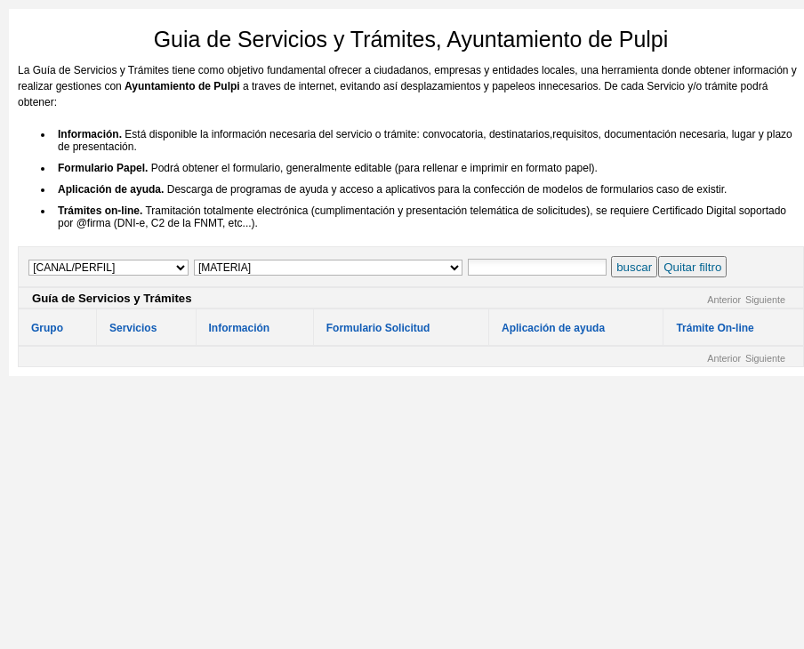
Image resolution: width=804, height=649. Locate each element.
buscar (634, 267)
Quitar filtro (692, 267)
